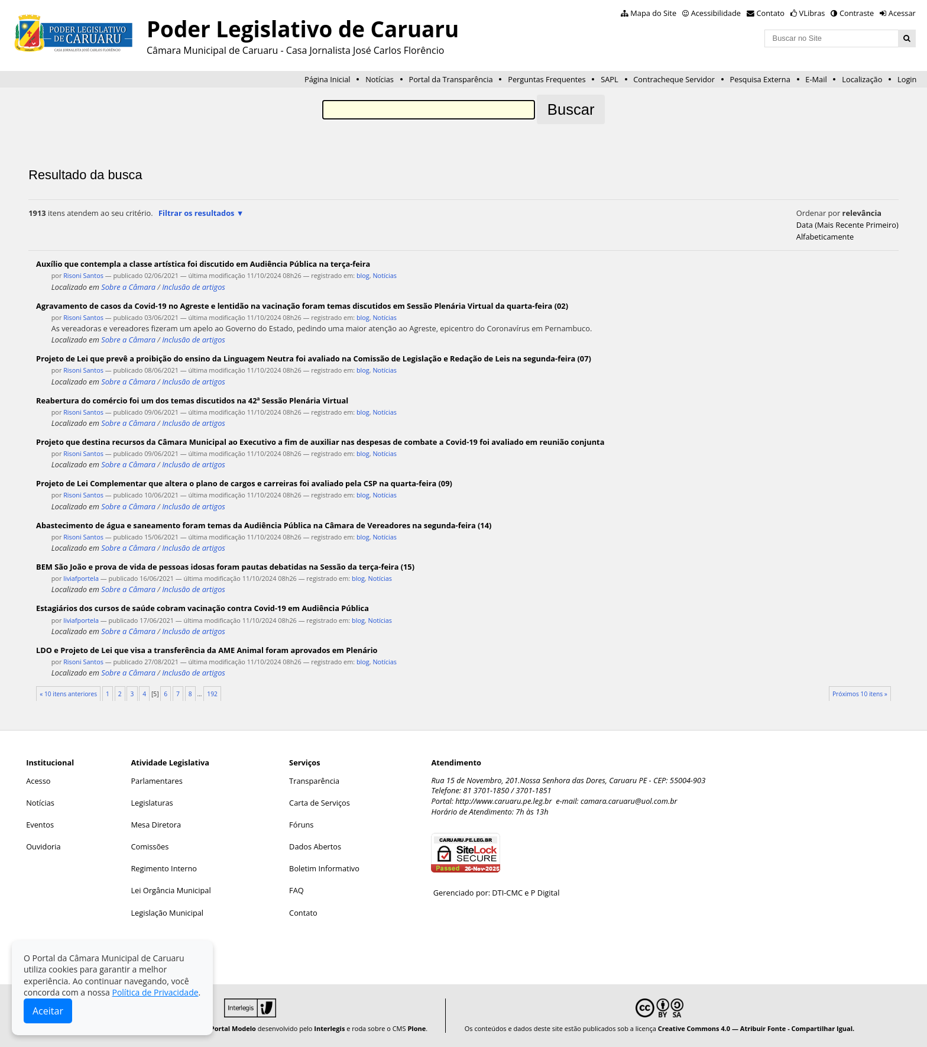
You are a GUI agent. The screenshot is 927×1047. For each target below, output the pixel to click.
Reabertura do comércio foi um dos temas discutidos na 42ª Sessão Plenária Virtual (192, 400)
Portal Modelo (233, 1028)
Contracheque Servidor (674, 79)
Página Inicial (327, 79)
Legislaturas (152, 802)
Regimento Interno (164, 868)
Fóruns (301, 824)
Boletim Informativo (324, 868)
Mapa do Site (653, 13)
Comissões (149, 846)
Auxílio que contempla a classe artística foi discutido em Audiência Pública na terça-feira (203, 263)
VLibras (812, 13)
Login (906, 79)
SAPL (609, 79)
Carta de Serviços (319, 802)
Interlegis (329, 1028)
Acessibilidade (716, 13)
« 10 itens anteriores (68, 694)
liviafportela (81, 578)
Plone (416, 1028)
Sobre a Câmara (128, 287)
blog (362, 275)
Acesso (38, 780)
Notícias (379, 79)
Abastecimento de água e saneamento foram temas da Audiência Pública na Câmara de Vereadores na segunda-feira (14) (263, 525)
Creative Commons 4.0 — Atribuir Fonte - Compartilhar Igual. (756, 1028)
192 (212, 694)
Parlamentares (156, 780)
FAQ (296, 890)
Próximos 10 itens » (859, 694)
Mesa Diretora (156, 824)
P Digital (545, 892)
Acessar (902, 13)
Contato (771, 13)
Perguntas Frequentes (546, 79)
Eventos (40, 824)
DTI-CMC (507, 892)
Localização (862, 79)
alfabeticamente (825, 236)
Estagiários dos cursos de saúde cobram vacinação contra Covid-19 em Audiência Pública (202, 608)
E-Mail (815, 79)
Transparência (314, 780)
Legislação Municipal (167, 912)
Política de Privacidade (155, 992)
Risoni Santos (83, 275)
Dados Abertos (315, 846)
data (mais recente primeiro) (847, 224)
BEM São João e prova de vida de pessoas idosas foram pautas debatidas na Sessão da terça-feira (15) (225, 566)
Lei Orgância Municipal (170, 890)
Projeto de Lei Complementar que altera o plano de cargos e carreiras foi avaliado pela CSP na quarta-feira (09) (244, 483)
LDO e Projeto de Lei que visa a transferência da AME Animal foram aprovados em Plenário (206, 650)
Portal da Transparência (450, 79)
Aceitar (48, 1010)
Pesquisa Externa (760, 79)
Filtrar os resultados (196, 213)
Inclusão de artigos (193, 287)
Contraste (857, 13)
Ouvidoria (43, 846)
